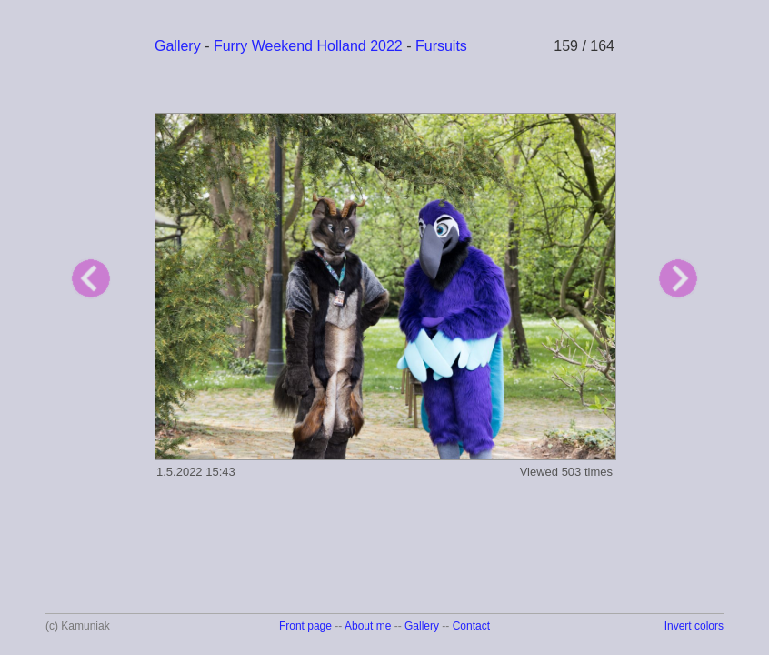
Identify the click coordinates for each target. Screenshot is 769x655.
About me (368, 626)
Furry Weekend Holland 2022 (308, 46)
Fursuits (441, 46)
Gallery (178, 46)
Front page (305, 626)
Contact (471, 626)
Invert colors (694, 626)
